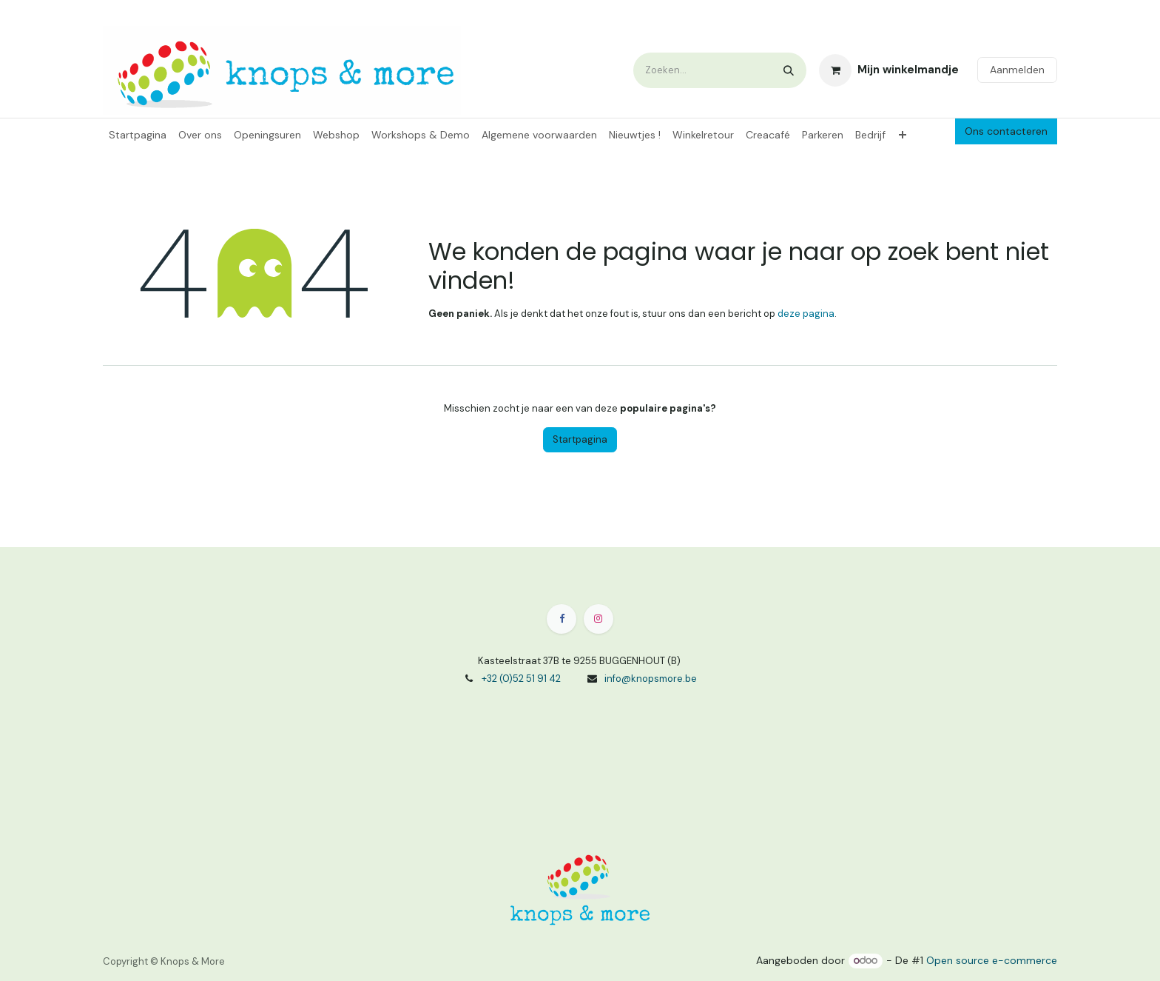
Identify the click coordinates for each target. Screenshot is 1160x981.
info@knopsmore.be (650, 678)
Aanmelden (1017, 69)
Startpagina (580, 439)
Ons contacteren (1006, 131)
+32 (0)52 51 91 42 (521, 678)
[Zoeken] (788, 70)
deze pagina (806, 313)
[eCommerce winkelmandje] (888, 70)
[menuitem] (137, 135)
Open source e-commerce (991, 960)
